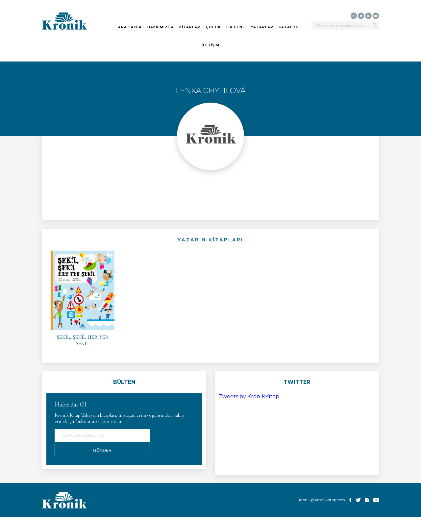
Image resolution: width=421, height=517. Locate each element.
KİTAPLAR (189, 27)
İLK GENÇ (235, 27)
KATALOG (289, 27)
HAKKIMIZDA (160, 27)
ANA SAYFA (130, 27)
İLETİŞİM (210, 45)
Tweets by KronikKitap (249, 396)
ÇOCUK (213, 27)
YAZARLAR (262, 27)
